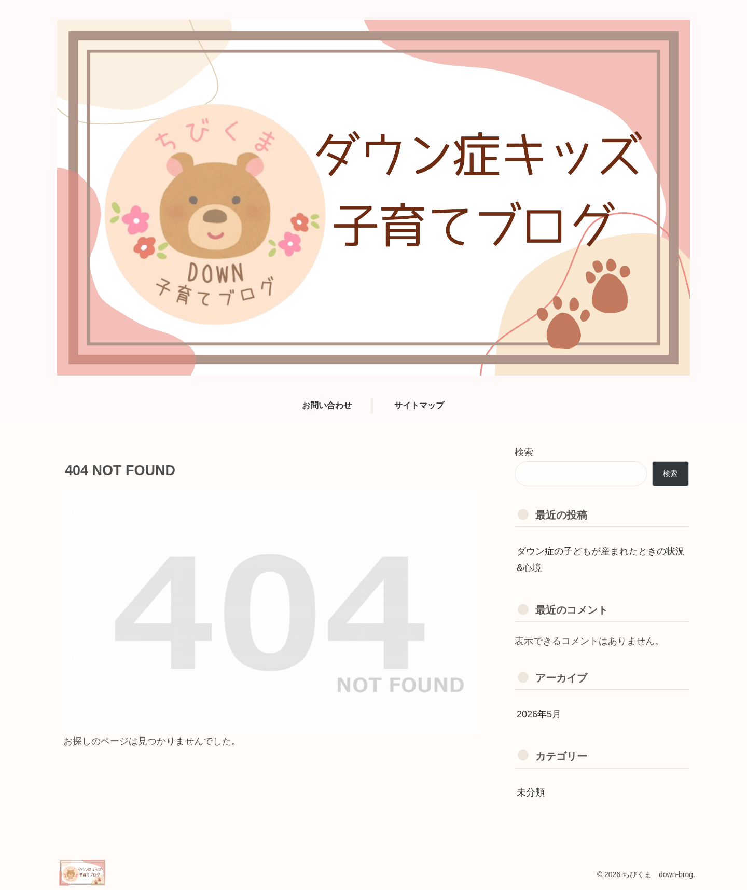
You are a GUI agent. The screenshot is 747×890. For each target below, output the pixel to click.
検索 (524, 452)
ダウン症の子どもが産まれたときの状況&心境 (601, 559)
